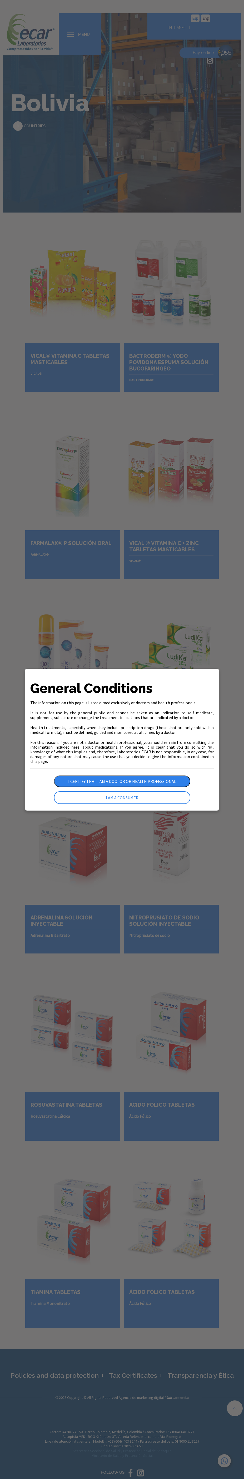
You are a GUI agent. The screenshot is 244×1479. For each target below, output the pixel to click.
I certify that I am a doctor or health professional (122, 781)
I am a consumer (122, 797)
